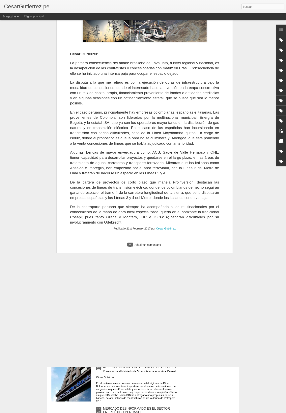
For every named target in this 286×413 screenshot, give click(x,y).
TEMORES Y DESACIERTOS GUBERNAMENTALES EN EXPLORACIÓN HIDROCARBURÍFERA (141, 320)
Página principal (34, 16)
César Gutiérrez (166, 142)
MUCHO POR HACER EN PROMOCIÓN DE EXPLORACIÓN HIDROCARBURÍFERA (134, 275)
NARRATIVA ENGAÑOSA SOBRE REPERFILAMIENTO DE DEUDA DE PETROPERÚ (139, 365)
